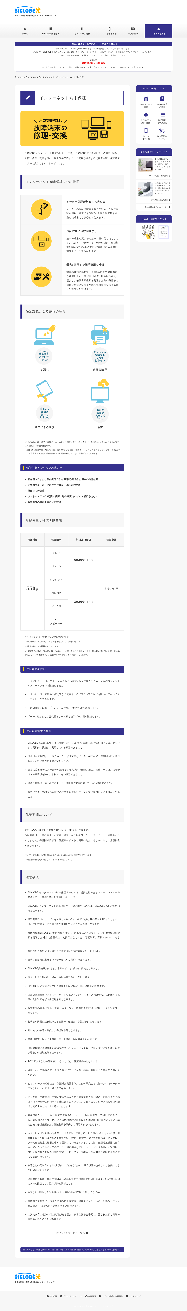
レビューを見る (159, 34)
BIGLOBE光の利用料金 (146, 117)
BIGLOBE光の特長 (162, 101)
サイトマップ (133, 1296)
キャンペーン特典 (82, 34)
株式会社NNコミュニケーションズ (97, 1306)
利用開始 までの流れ (162, 117)
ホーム (25, 34)
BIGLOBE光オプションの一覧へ (156, 207)
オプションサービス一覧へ (70, 1233)
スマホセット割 (110, 34)
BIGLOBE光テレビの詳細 (158, 176)
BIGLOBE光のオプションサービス (45, 77)
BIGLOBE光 (22, 77)
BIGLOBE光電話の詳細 (159, 200)
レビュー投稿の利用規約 (111, 1296)
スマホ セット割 (146, 133)
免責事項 (90, 1296)
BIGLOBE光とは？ (50, 34)
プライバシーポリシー (71, 1296)
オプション (133, 34)
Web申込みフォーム (162, 133)
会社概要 (52, 1296)
